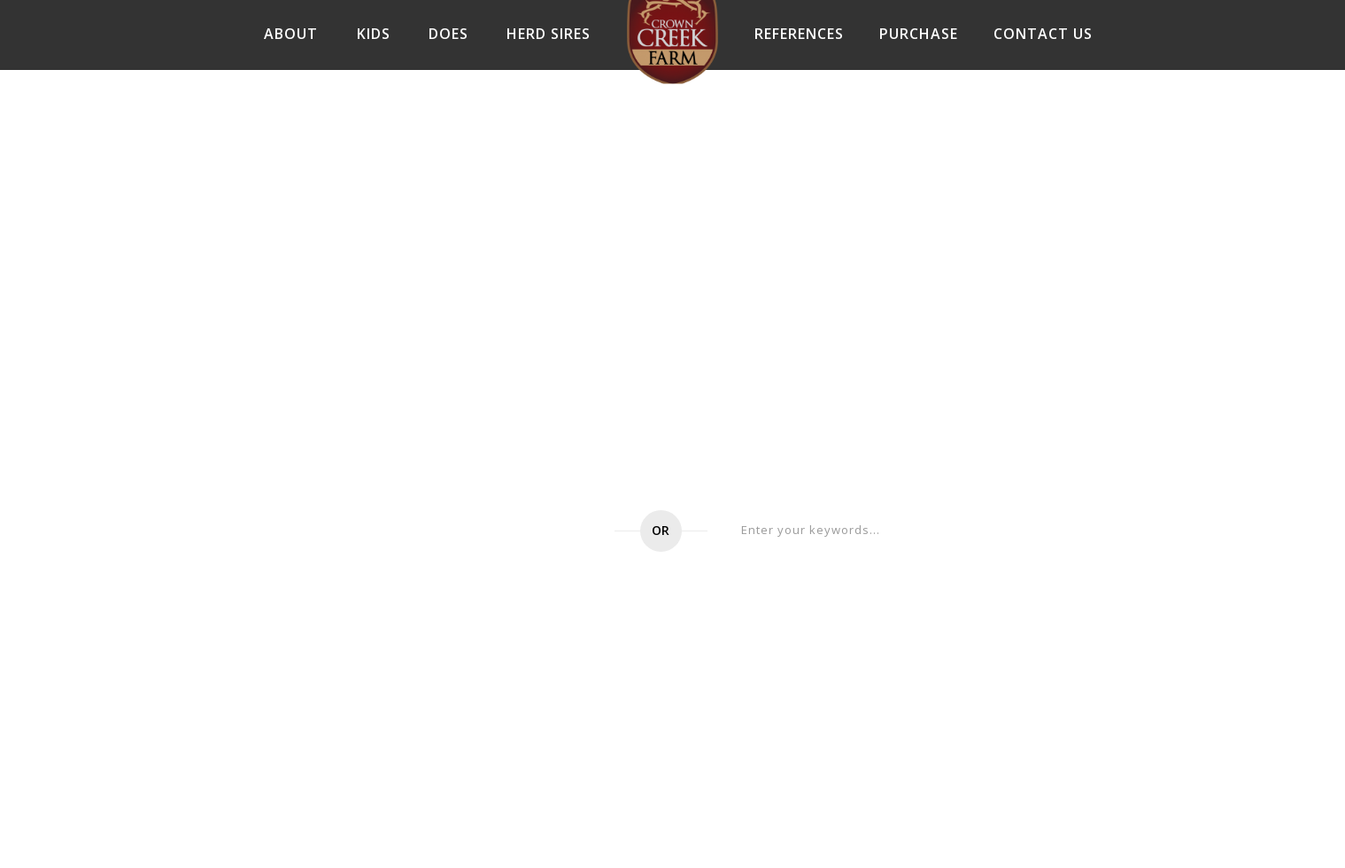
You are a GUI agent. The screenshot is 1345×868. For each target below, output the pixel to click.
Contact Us (1043, 33)
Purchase (918, 33)
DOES (448, 33)
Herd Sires (548, 33)
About (291, 33)
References (799, 33)
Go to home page (497, 531)
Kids (373, 33)
